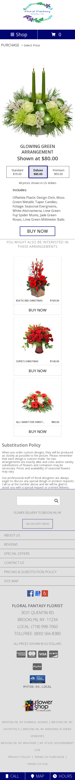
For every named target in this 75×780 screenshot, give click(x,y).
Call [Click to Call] (12, 776)
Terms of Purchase (49, 757)
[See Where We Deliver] (37, 524)
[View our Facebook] (30, 595)
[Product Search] (38, 500)
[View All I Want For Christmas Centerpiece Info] (37, 399)
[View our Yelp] (45, 595)
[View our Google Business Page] (37, 595)
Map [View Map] (37, 776)
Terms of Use (37, 764)
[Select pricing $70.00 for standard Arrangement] (17, 172)
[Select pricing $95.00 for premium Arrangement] (58, 172)
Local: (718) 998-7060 (37, 626)
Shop (18, 34)
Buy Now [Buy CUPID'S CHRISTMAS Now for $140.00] (38, 370)
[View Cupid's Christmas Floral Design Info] (37, 338)
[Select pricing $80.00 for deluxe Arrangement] (38, 172)
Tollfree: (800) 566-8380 (37, 633)
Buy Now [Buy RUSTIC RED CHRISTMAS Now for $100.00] (38, 310)
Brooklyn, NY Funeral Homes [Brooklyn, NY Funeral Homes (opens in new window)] (25, 722)
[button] (37, 679)
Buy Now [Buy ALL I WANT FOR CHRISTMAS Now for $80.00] (38, 431)
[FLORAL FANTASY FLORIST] (37, 24)
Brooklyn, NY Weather (18, 743)
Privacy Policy (19, 757)
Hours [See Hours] (62, 776)
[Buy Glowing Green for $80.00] (37, 231)
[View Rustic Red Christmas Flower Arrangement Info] (37, 278)
